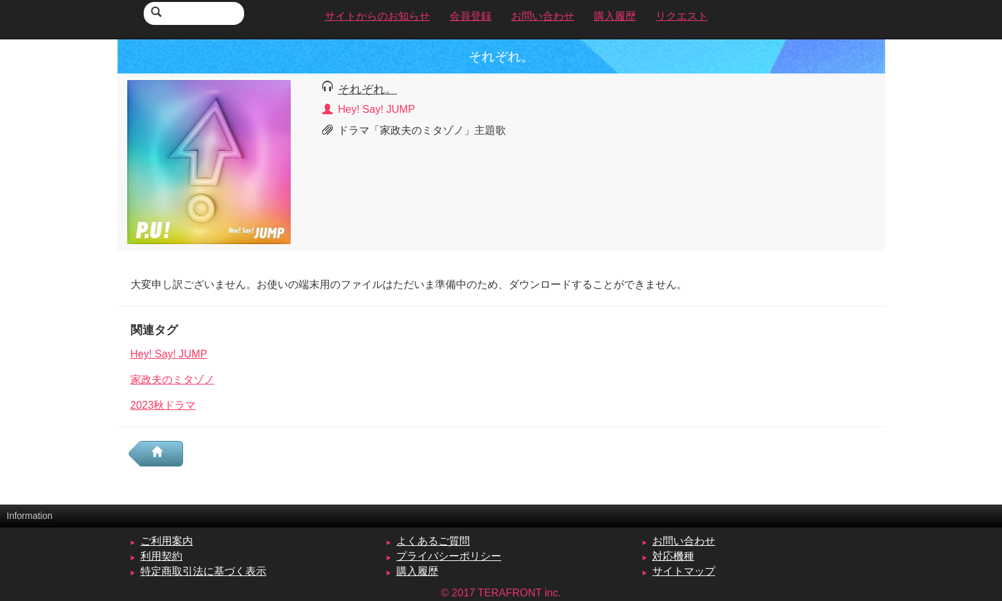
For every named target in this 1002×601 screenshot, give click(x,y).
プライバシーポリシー (448, 556)
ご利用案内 (166, 541)
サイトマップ (683, 571)
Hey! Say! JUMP (169, 354)
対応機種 (673, 556)
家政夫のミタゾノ (173, 379)
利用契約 (161, 556)
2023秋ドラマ (163, 405)
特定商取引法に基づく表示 (203, 571)
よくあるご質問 (433, 541)
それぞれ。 (367, 89)
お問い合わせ (683, 541)
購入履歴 (417, 571)
